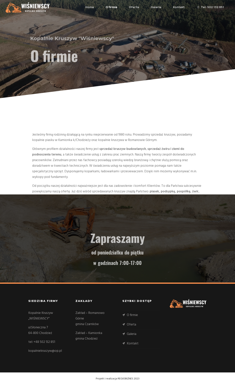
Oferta (129, 7)
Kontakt (174, 7)
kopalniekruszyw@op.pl (45, 350)
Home (85, 7)
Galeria (151, 7)
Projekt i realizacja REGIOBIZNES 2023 (117, 378)
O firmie (107, 7)
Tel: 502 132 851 (205, 7)
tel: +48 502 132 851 (41, 342)
